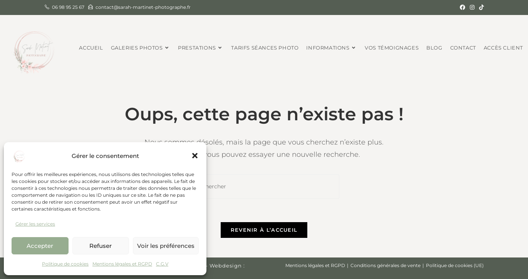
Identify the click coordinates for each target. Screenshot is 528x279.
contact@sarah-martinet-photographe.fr (143, 7)
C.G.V (162, 264)
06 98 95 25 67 (68, 7)
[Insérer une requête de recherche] (264, 186)
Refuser (100, 245)
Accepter (40, 245)
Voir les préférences (165, 245)
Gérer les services (35, 224)
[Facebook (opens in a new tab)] (463, 7)
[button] (195, 155)
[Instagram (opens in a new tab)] (472, 7)
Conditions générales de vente (385, 265)
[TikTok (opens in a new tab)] (480, 7)
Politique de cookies (65, 264)
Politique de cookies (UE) (455, 265)
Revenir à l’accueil (264, 230)
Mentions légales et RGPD (122, 264)
